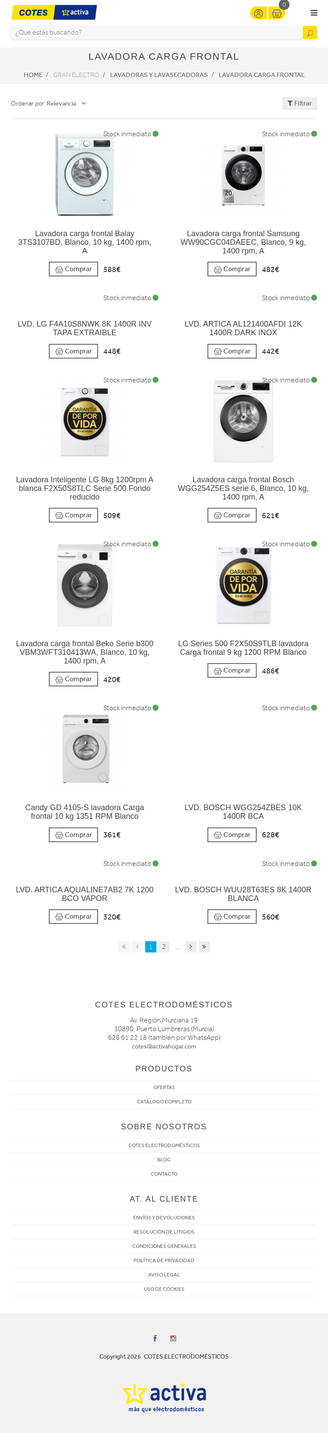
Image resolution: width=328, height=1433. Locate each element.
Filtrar (299, 103)
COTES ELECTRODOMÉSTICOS (164, 1145)
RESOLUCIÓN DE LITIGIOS (164, 1232)
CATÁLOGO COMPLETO (164, 1102)
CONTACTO (164, 1174)
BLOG (164, 1160)
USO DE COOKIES (164, 1289)
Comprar (73, 269)
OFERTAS (164, 1087)
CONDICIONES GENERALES (164, 1246)
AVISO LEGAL (164, 1275)
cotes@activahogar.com (164, 1046)
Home (33, 75)
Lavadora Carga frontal (262, 75)
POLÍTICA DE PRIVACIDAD (164, 1260)
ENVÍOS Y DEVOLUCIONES (164, 1218)
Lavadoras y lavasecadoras (159, 75)
